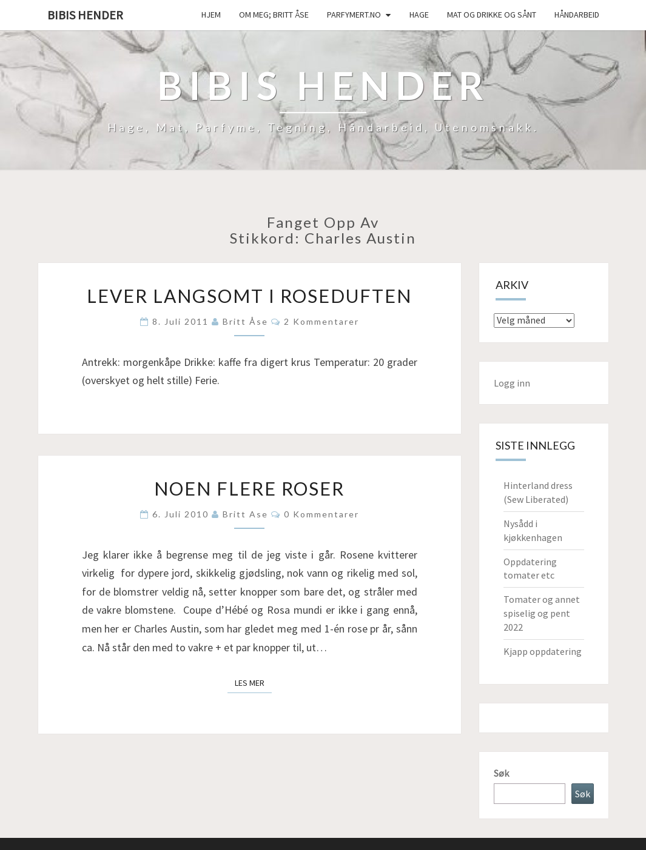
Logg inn (512, 383)
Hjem (211, 14)
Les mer (253, 682)
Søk (501, 773)
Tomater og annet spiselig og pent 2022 (541, 613)
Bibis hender (85, 14)
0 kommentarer (321, 514)
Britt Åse (245, 321)
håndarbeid (576, 14)
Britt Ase (245, 514)
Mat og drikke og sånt (491, 14)
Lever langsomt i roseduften (249, 296)
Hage (419, 14)
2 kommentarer (321, 321)
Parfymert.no (354, 14)
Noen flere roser (249, 488)
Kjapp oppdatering (542, 651)
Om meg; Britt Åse (274, 14)
